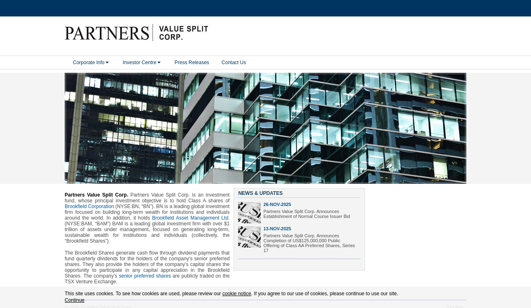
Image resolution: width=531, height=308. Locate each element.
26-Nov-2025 (277, 198)
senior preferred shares (145, 270)
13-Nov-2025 (277, 222)
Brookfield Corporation (89, 201)
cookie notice (236, 293)
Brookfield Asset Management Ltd (190, 212)
